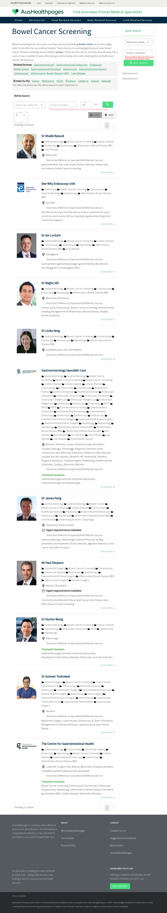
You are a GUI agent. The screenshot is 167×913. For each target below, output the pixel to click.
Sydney (35, 81)
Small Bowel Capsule (80, 438)
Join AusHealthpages (121, 852)
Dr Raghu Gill (50, 283)
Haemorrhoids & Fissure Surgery (94, 419)
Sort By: (19, 112)
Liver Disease (78, 73)
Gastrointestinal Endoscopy (72, 64)
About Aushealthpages (73, 830)
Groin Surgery (93, 693)
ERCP (105, 403)
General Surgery (52, 682)
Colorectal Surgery (53, 568)
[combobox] (30, 105)
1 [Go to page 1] (107, 125)
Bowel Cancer (21, 69)
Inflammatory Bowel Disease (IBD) (49, 73)
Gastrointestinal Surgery (93, 69)
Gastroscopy (70, 69)
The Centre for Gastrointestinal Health (67, 744)
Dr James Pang (51, 498)
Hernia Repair (85, 697)
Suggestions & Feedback (123, 838)
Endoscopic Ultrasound (67, 395)
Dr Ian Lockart (51, 235)
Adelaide (106, 81)
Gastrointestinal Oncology (46, 69)
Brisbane (71, 81)
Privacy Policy (68, 845)
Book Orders (116, 845)
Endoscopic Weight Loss (81, 399)
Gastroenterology (44, 64)
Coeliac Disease (104, 141)
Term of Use (67, 838)
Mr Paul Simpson (52, 563)
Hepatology (84, 244)
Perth (60, 81)
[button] (21, 117)
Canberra (83, 81)
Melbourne (48, 81)
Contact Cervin (118, 830)
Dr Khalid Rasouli (52, 136)
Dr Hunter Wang (52, 619)
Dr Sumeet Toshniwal (55, 676)
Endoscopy (96, 64)
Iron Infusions (59, 434)
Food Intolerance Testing (72, 407)
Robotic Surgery (78, 580)
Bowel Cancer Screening (79, 141)
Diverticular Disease (62, 391)
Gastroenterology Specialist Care (63, 370)
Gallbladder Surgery (66, 689)
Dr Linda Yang (50, 331)
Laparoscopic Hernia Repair (77, 701)
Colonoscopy (21, 73)
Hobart (95, 81)
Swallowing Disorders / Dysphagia (75, 519)
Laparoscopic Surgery (54, 580)
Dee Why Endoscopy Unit (58, 184)
